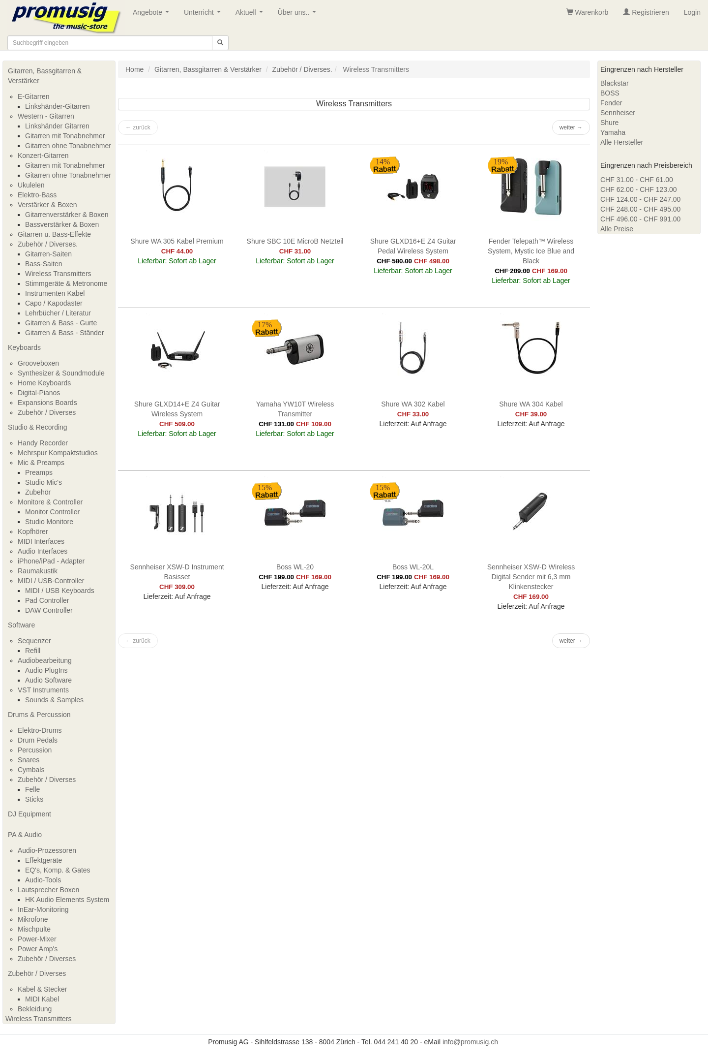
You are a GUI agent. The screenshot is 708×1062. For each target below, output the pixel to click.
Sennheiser (617, 113)
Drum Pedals (38, 740)
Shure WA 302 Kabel (412, 404)
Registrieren (646, 12)
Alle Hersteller (621, 142)
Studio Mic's (43, 482)
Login (692, 12)
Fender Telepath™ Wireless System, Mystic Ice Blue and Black (531, 251)
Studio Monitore (49, 522)
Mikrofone (33, 919)
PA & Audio (25, 835)
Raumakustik (38, 571)
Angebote (153, 15)
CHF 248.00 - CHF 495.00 (640, 209)
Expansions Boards (47, 402)
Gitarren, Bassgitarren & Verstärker (45, 76)
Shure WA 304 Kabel (530, 404)
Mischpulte (34, 929)
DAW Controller (49, 610)
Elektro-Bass (37, 195)
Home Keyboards (44, 383)
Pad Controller (47, 600)
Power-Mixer (37, 939)
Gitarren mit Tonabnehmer (65, 136)
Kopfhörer (33, 531)
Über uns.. (299, 15)
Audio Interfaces (42, 551)
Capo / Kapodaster (54, 303)
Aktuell (251, 15)
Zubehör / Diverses (47, 412)
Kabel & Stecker (42, 989)
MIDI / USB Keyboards (59, 590)
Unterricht (204, 15)
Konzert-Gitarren (43, 155)
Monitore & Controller (50, 502)
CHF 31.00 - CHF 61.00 (636, 180)
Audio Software (48, 680)
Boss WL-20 (295, 567)
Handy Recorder (43, 443)
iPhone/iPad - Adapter (51, 561)
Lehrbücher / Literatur (58, 313)
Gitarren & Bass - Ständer (64, 333)
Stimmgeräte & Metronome (66, 283)
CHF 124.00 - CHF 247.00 (640, 199)
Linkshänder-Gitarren (57, 106)
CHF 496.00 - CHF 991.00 (640, 219)
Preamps (39, 472)
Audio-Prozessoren (47, 850)
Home (134, 69)
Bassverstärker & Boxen (62, 224)
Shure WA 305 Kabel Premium (176, 241)
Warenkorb (587, 12)
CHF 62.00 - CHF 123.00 (638, 189)
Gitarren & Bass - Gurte (61, 323)
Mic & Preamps (41, 463)
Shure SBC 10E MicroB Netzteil (295, 241)
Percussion (35, 750)
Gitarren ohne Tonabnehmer (68, 146)
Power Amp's (38, 949)
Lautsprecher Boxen (48, 890)
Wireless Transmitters (58, 274)
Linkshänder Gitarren (57, 126)
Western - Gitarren (46, 116)
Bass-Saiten (43, 264)
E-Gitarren (34, 96)
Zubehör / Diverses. (48, 244)
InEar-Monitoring (43, 909)
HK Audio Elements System (67, 900)
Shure (609, 122)
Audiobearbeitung (45, 660)
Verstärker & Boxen (47, 205)
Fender (611, 103)
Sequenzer (34, 641)
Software (21, 625)
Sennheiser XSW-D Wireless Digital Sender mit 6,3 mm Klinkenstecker (531, 577)
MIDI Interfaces (41, 541)
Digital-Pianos (39, 393)
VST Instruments (43, 690)
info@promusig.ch (470, 1042)
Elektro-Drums (39, 730)
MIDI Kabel (42, 999)
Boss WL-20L (413, 567)
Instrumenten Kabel (55, 293)
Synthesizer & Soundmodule (61, 373)
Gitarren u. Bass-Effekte (54, 234)
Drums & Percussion (39, 714)
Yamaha (612, 132)
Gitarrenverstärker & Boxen (67, 215)
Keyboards (24, 347)
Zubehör (38, 492)
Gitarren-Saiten (48, 254)
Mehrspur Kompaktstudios (58, 453)
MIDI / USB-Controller (51, 581)
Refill (32, 651)
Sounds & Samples (54, 700)
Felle (32, 789)
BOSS (610, 93)
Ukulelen (31, 185)
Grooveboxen (38, 363)
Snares (28, 760)
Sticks (34, 799)
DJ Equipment (29, 814)
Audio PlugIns (46, 670)
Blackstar (614, 83)
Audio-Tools (43, 880)
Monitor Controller (52, 512)
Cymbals (31, 770)
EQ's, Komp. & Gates (57, 870)
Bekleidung (35, 1009)
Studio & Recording (37, 427)
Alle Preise (616, 229)
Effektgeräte (43, 860)
